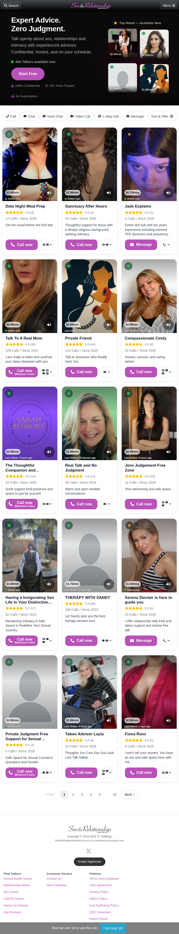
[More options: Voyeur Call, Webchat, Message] (166, 372)
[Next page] (129, 794)
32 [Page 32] (115, 794)
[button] (9, 134)
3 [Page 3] (82, 794)
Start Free (28, 74)
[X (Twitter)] (89, 850)
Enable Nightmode (89, 861)
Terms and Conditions (104, 878)
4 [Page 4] (91, 794)
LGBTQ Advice (13, 898)
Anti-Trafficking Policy (104, 905)
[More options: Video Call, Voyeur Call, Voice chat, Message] (47, 372)
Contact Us (54, 878)
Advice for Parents (15, 905)
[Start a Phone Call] (22, 245)
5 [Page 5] (100, 794)
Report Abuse (99, 918)
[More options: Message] (107, 372)
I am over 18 (113, 928)
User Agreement (100, 885)
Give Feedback (57, 885)
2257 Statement (100, 912)
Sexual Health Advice (17, 878)
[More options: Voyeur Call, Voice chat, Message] (47, 640)
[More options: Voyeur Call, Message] (47, 245)
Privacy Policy (99, 892)
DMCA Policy (98, 898)
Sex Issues (10, 892)
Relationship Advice (16, 885)
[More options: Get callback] (166, 245)
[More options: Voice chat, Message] (107, 640)
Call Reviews (12, 912)
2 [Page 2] (73, 794)
